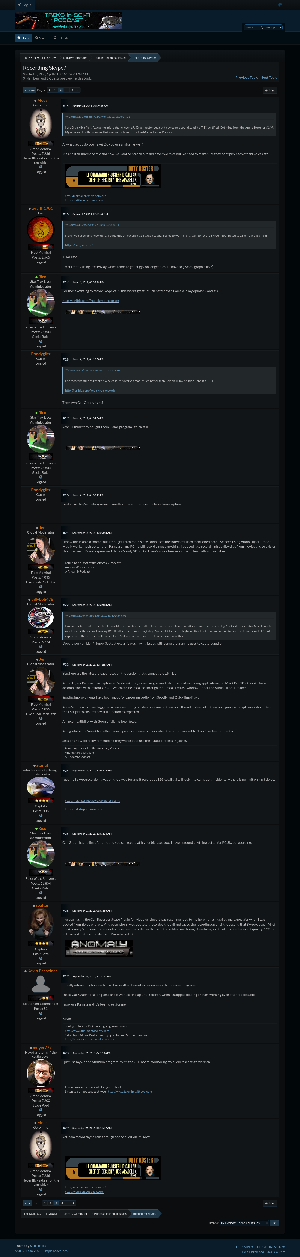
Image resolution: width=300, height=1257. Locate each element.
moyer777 (42, 1047)
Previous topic (246, 77)
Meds (42, 100)
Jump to (213, 1223)
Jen (42, 527)
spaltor (42, 905)
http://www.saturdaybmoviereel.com (89, 1039)
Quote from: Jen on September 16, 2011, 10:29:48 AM (97, 615)
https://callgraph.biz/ (79, 245)
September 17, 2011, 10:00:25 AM (92, 770)
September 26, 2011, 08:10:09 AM (92, 1127)
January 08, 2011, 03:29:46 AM (90, 105)
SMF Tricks (38, 1245)
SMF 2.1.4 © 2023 (28, 1251)
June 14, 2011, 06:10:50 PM (88, 359)
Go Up (27, 1203)
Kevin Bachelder (42, 970)
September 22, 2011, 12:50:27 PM (91, 976)
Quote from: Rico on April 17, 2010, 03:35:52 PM (94, 224)
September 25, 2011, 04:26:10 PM (91, 1053)
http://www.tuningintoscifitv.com (87, 1031)
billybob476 (42, 599)
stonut (42, 765)
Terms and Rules (261, 1252)
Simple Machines (55, 1251)
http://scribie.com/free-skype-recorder (90, 300)
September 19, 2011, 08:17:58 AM (92, 910)
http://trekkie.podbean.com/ (83, 809)
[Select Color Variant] (280, 5)
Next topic (269, 77)
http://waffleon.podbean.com (84, 200)
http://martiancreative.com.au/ (85, 196)
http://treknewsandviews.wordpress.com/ (92, 800)
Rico (42, 276)
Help (245, 1252)
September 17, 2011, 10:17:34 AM (92, 833)
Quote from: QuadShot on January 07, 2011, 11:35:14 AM (99, 116)
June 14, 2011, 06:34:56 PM (88, 418)
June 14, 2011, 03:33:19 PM (88, 282)
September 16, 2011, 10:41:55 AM (92, 664)
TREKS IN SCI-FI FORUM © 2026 (260, 1247)
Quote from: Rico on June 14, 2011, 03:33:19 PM (94, 370)
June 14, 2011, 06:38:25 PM (88, 495)
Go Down (29, 90)
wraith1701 (42, 208)
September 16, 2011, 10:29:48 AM (92, 532)
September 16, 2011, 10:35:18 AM (92, 604)
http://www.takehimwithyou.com (130, 1091)
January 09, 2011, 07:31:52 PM (90, 213)
